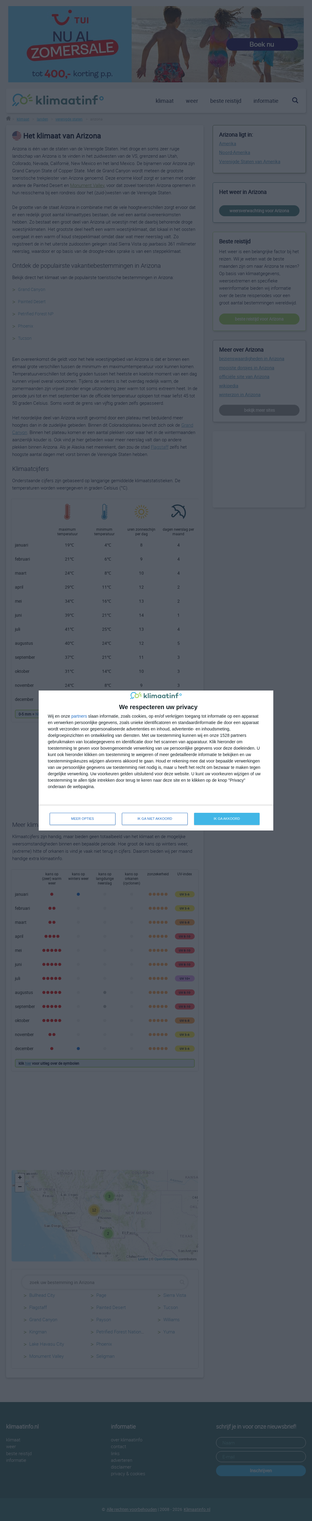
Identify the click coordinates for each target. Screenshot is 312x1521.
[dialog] (156, 760)
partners (79, 716)
